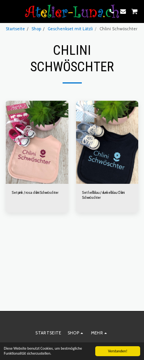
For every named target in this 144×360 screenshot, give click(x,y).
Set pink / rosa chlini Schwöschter (35, 192)
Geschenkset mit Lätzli (70, 28)
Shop (36, 28)
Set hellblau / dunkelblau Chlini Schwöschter (103, 195)
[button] (8, 11)
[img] (37, 142)
